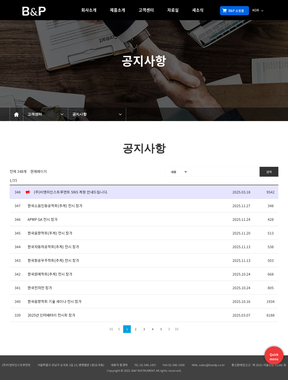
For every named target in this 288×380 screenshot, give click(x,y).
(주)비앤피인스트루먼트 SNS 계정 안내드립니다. (71, 192)
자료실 (173, 10)
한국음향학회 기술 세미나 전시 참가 (55, 301)
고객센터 (146, 10)
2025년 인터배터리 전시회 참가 (51, 315)
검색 (269, 172)
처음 (111, 329)
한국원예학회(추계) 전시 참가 (50, 274)
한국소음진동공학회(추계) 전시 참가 (55, 205)
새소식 (198, 10)
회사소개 (89, 10)
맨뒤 (177, 329)
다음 (169, 329)
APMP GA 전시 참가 (43, 219)
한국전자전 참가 (40, 287)
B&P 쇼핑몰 (233, 10)
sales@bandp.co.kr (212, 365)
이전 (119, 329)
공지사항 (79, 114)
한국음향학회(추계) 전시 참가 (50, 233)
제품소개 (117, 10)
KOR (257, 10)
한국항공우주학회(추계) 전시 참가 (53, 260)
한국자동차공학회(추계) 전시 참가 (53, 246)
